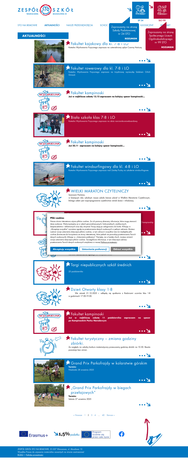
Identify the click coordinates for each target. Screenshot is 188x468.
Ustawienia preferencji (94, 249)
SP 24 (140, 20)
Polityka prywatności (34, 454)
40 (103, 415)
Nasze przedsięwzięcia (79, 25)
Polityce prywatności (109, 242)
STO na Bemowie (27, 25)
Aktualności (51, 25)
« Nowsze (77, 415)
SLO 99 (162, 20)
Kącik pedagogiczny (141, 25)
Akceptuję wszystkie (64, 249)
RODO (20, 454)
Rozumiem (131, 38)
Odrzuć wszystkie (123, 249)
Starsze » (111, 415)
